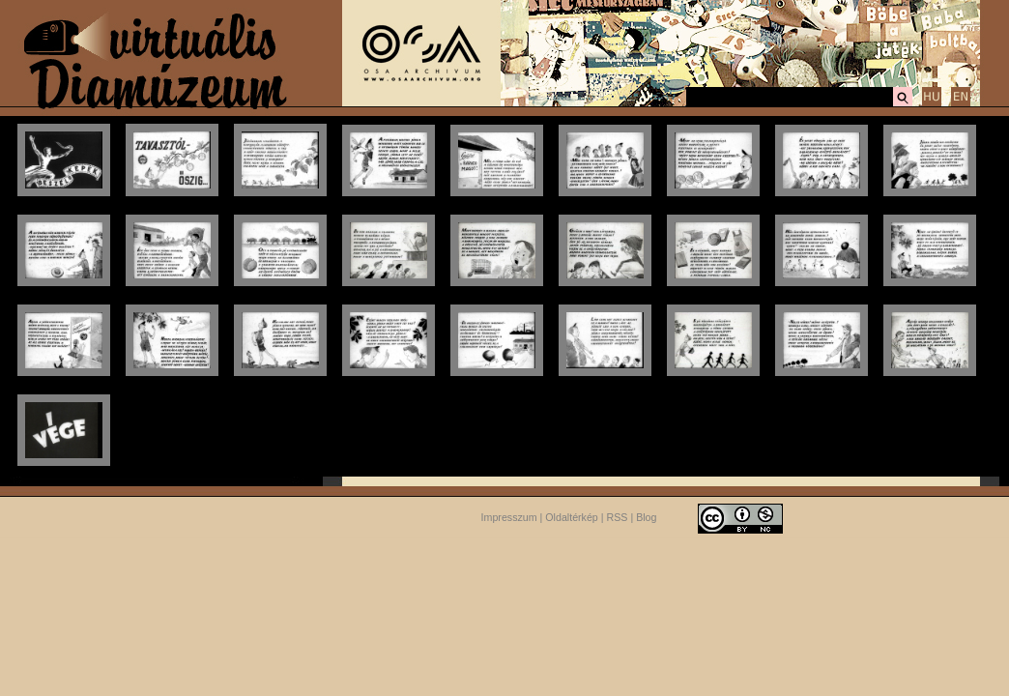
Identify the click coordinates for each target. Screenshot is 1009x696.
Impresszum (509, 517)
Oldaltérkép (571, 517)
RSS (617, 517)
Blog (646, 517)
